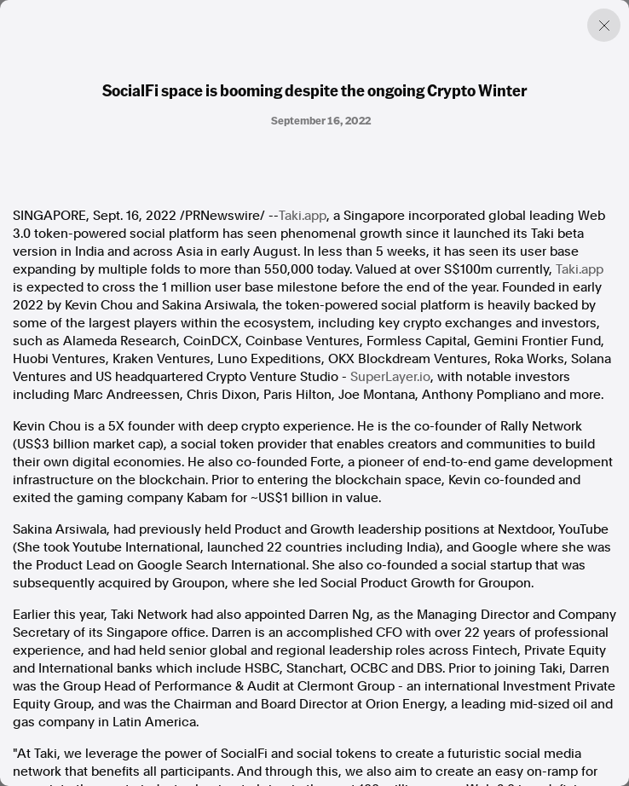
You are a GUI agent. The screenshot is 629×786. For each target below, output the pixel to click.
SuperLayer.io (390, 376)
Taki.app (302, 215)
